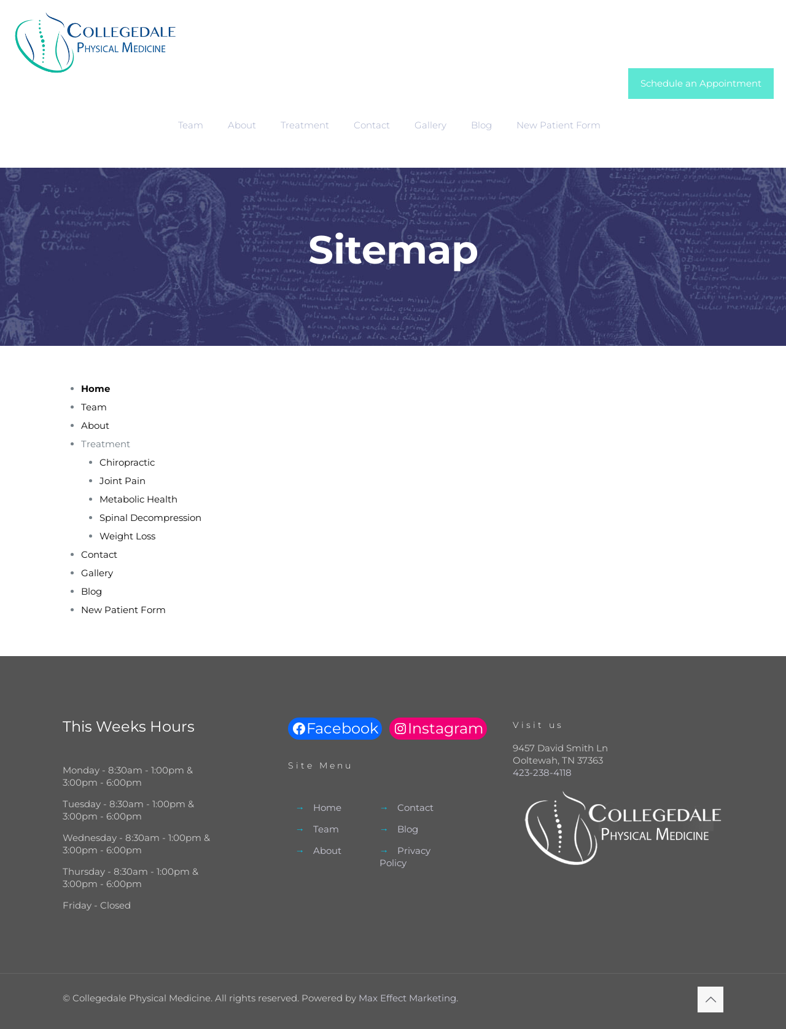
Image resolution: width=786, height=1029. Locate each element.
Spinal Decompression (150, 517)
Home (327, 807)
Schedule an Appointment (700, 83)
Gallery (97, 573)
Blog (91, 591)
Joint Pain (122, 481)
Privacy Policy (404, 857)
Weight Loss (127, 536)
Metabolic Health (138, 499)
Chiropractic (127, 462)
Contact (99, 554)
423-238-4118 (542, 772)
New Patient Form (123, 610)
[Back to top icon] (710, 999)
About (95, 425)
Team (94, 407)
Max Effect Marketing (407, 998)
